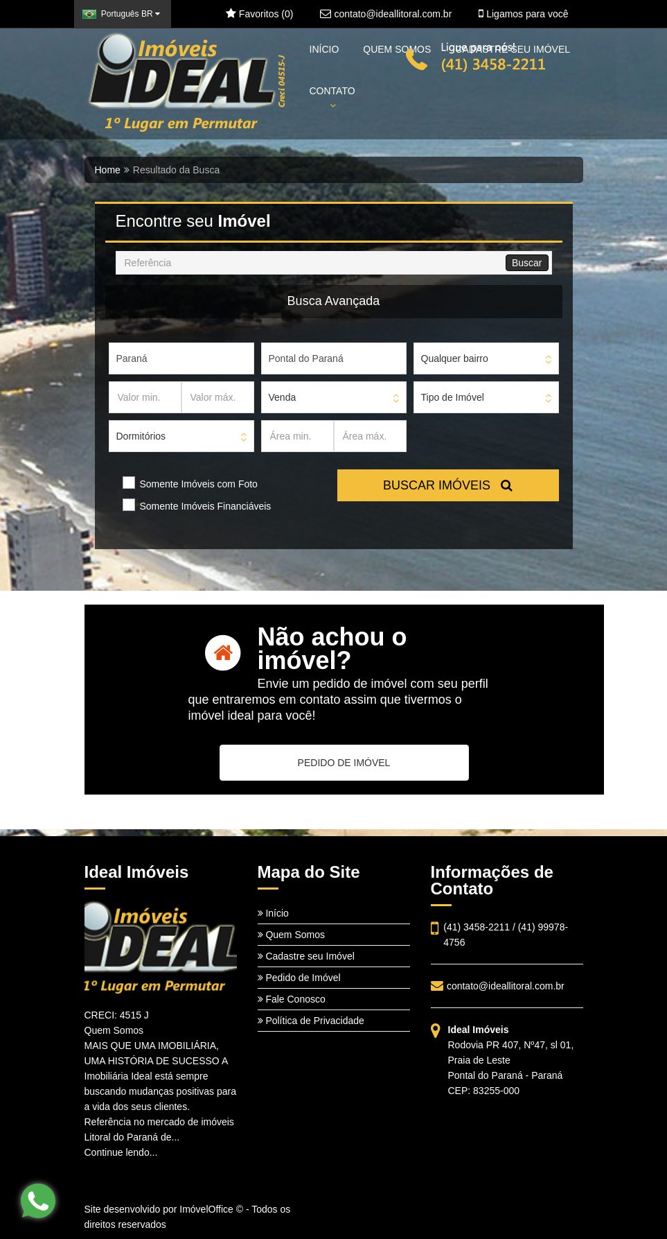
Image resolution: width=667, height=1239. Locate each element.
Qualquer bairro (454, 358)
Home (108, 169)
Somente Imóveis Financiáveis (206, 506)
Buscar (527, 262)
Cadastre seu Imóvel (306, 956)
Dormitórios (141, 436)
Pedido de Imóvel (299, 977)
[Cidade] (334, 358)
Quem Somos (291, 934)
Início (273, 913)
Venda (282, 397)
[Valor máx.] (217, 397)
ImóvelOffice (206, 1209)
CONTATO (332, 97)
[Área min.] (297, 436)
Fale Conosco (292, 999)
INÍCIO (324, 49)
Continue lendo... (121, 1152)
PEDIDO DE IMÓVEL (344, 762)
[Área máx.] (370, 436)
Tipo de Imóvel (452, 397)
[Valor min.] (145, 397)
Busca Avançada (333, 301)
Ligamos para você (523, 13)
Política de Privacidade (311, 1020)
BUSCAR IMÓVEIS (448, 485)
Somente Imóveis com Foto (199, 483)
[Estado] (181, 358)
